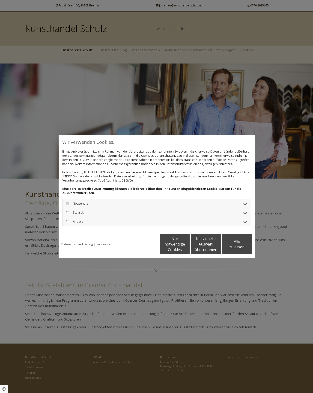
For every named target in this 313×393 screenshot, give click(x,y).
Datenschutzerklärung (77, 244)
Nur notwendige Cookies (143, 244)
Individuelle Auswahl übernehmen (186, 244)
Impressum (104, 244)
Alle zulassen (230, 244)
